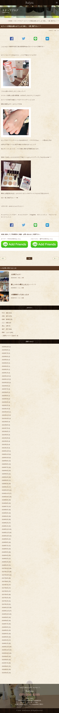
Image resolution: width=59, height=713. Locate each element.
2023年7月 (5, 353)
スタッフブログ (18, 21)
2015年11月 (5, 650)
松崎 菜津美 (6, 319)
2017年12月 (5, 568)
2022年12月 (5, 376)
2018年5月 (5, 552)
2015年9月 (5, 656)
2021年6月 (5, 431)
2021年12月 (5, 412)
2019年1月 (5, 526)
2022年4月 (5, 399)
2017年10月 (5, 575)
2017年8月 (5, 581)
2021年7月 (5, 428)
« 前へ (3, 258)
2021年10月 (5, 418)
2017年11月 (5, 571)
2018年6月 (5, 549)
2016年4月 (5, 633)
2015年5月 (5, 669)
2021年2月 (5, 444)
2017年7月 (5, 584)
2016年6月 (5, 627)
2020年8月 (5, 464)
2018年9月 (5, 539)
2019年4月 (5, 516)
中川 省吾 (5, 313)
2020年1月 (5, 487)
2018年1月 (5, 565)
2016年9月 (5, 617)
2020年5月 (5, 474)
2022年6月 (5, 392)
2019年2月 (5, 522)
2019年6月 (5, 509)
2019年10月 (5, 496)
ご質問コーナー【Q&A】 (9, 335)
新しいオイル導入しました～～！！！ (23, 284)
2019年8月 (5, 503)
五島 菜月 (5, 316)
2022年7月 (5, 389)
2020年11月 (5, 454)
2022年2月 (5, 405)
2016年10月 (5, 614)
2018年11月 (5, 532)
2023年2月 (5, 369)
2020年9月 (5, 461)
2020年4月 (5, 477)
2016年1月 (5, 643)
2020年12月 (5, 451)
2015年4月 (5, 672)
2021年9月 (5, 421)
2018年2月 (5, 562)
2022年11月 (5, 379)
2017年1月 (5, 604)
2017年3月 (5, 597)
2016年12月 (5, 607)
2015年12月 (5, 646)
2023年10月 (5, 346)
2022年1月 (5, 408)
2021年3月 (5, 441)
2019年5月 (5, 513)
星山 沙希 (21, 277)
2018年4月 (5, 555)
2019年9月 (5, 500)
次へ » (55, 258)
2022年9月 (5, 386)
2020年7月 (5, 467)
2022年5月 (5, 395)
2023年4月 (5, 363)
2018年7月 (5, 545)
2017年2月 (5, 601)
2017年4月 (5, 594)
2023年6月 (5, 356)
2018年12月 (5, 529)
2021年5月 (5, 434)
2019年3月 (5, 519)
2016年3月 (5, 637)
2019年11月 (5, 493)
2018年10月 (5, 536)
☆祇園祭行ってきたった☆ (20, 294)
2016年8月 (5, 620)
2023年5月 (5, 359)
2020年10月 (5, 457)
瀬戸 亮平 (5, 329)
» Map (35, 702)
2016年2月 (5, 640)
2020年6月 (5, 470)
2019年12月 (5, 490)
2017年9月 (5, 578)
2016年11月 (5, 611)
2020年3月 (5, 480)
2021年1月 (5, 448)
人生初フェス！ (16, 274)
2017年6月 (5, 588)
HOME (10, 21)
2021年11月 (5, 415)
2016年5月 (5, 630)
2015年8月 (5, 659)
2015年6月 (5, 666)
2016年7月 (5, 624)
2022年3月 (5, 402)
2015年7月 (5, 663)
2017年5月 (5, 591)
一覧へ (29, 258)
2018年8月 (5, 542)
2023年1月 (5, 373)
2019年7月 (5, 506)
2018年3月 (5, 558)
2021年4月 (5, 438)
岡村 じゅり (6, 332)
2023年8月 (5, 350)
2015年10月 (5, 653)
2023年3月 (5, 366)
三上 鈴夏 (21, 287)
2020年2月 (5, 483)
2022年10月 (5, 382)
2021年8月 (5, 425)
